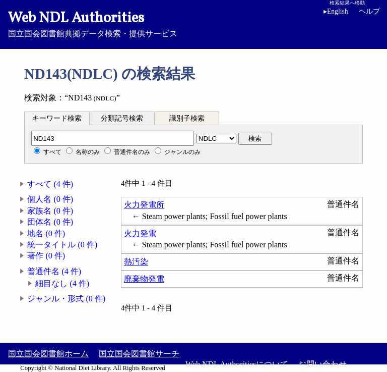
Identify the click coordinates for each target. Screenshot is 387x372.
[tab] (57, 118)
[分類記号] (112, 138)
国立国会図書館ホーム (48, 353)
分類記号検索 (122, 118)
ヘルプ (369, 11)
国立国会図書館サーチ (139, 353)
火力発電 (140, 233)
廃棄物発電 (144, 279)
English (336, 11)
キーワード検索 (57, 118)
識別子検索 (187, 118)
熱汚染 (136, 261)
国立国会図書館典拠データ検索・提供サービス (193, 23)
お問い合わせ (322, 364)
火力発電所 (144, 204)
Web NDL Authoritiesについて (236, 364)
